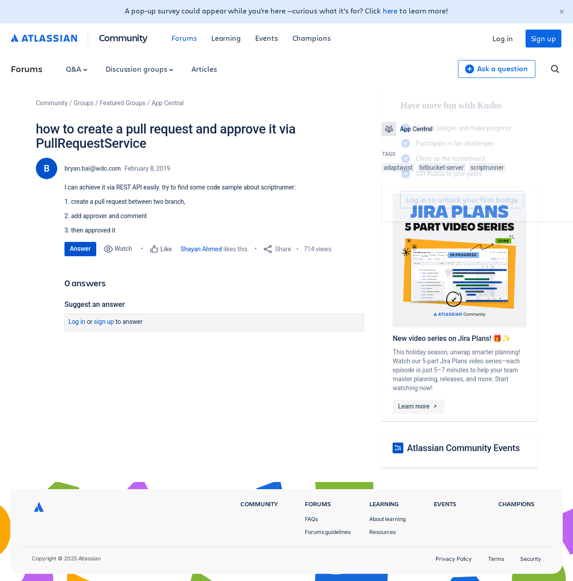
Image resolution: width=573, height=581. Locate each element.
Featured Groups (122, 103)
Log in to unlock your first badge (392, 200)
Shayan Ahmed (201, 249)
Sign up (543, 38)
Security (530, 558)
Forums (184, 38)
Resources (382, 532)
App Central (168, 103)
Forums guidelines (328, 532)
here (390, 10)
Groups (84, 103)
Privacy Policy (454, 558)
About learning (387, 519)
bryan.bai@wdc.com (92, 168)
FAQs (311, 519)
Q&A (76, 68)
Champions (311, 38)
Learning (226, 38)
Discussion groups (140, 68)
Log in (502, 38)
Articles (204, 68)
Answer (80, 248)
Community (123, 37)
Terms (496, 558)
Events (266, 38)
